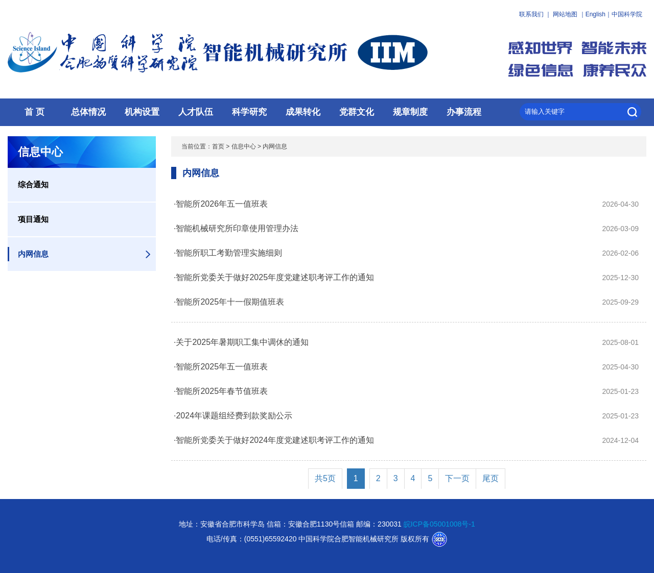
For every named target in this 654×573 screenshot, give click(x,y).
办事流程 (464, 112)
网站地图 (565, 14)
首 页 (34, 112)
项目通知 (33, 219)
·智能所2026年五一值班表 (221, 204)
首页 (218, 146)
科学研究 (249, 112)
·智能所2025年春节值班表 (221, 391)
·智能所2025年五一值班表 (221, 366)
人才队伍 (195, 112)
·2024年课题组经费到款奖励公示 (233, 415)
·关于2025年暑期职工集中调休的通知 (241, 342)
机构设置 (142, 112)
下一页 (457, 478)
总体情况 (88, 112)
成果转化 (303, 112)
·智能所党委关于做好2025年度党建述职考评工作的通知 (274, 277)
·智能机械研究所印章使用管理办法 (236, 228)
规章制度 (410, 112)
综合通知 (33, 184)
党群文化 (356, 112)
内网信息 (33, 254)
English (595, 14)
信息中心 (243, 146)
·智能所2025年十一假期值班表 (229, 301)
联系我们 (531, 14)
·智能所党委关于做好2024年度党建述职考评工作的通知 (274, 440)
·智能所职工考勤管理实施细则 (228, 252)
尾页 (490, 478)
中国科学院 (627, 14)
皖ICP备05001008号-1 (439, 524)
